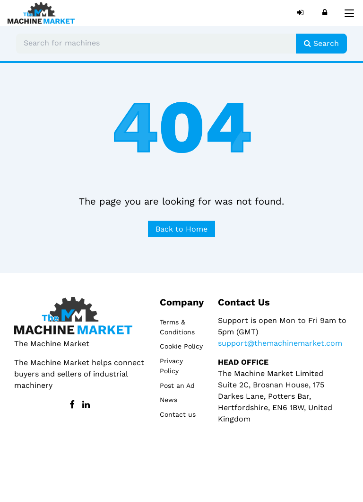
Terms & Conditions (177, 327)
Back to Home (181, 228)
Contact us (178, 414)
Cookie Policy (181, 346)
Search (321, 43)
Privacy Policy (171, 366)
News (168, 399)
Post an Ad (177, 385)
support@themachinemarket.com (280, 343)
